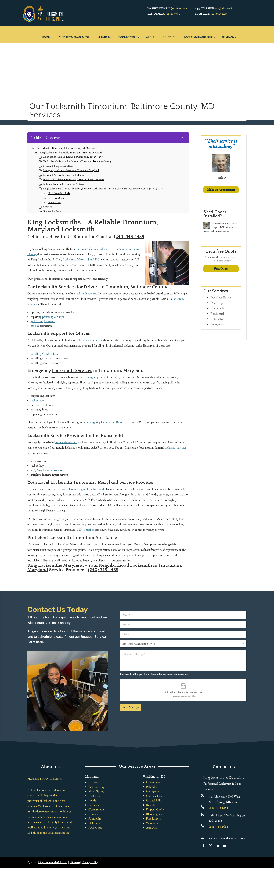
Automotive (217, 319)
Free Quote (221, 269)
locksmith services (86, 294)
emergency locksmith (97, 377)
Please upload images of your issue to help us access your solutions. (154, 674)
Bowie (92, 800)
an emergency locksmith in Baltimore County (111, 422)
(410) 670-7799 (171, 14)
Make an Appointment (221, 190)
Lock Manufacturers (198, 37)
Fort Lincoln (153, 819)
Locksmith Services (72, 370)
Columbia (94, 823)
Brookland (152, 805)
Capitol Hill (153, 800)
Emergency (217, 324)
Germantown (96, 809)
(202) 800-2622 (218, 827)
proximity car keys (53, 317)
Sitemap (75, 862)
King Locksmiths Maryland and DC (78, 259)
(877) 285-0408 (223, 8)
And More (94, 828)
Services (103, 37)
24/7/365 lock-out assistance (48, 470)
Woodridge (152, 823)
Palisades (151, 787)
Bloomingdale (154, 814)
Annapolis (94, 819)
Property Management (73, 37)
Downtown (153, 782)
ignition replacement (43, 321)
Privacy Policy (90, 862)
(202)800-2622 (179, 8)
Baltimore (94, 782)
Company (228, 37)
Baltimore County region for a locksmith (80, 489)
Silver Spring (96, 791)
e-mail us (88, 530)
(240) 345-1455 (219, 14)
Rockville (94, 796)
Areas (150, 37)
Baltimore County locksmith (93, 249)
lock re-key (37, 400)
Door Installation (220, 298)
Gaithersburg (96, 787)
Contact (169, 37)
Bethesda (94, 805)
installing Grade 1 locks (45, 354)
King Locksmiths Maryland (55, 565)
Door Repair (218, 303)
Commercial (217, 308)
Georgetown (153, 791)
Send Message (131, 707)
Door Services (127, 37)
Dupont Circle (155, 809)
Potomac (93, 814)
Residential (217, 314)
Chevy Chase (154, 796)
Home (45, 37)
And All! (151, 828)
